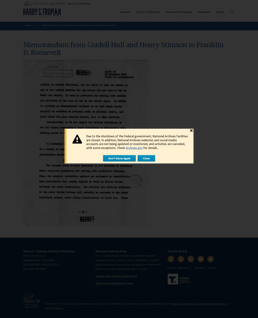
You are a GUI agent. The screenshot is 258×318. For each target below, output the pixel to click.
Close (146, 158)
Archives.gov (134, 148)
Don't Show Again (119, 158)
